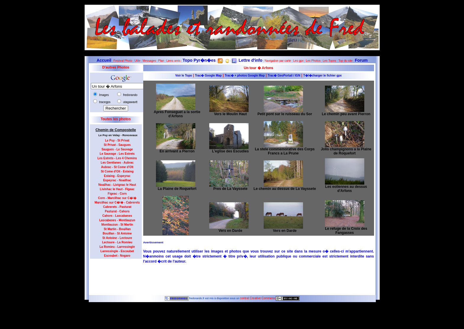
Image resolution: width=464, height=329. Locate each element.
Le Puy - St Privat (117, 140)
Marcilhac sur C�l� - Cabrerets (117, 202)
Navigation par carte (278, 60)
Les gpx (298, 60)
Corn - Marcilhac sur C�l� (117, 198)
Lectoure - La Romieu (117, 242)
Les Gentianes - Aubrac (117, 162)
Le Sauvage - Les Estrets (117, 153)
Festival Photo (123, 60)
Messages (149, 60)
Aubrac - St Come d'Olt (117, 167)
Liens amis (173, 60)
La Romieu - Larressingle (117, 246)
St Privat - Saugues (117, 144)
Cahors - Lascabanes (117, 215)
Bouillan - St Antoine (117, 233)
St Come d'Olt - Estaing (117, 171)
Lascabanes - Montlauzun (117, 220)
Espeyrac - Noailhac (117, 180)
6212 (232, 308)
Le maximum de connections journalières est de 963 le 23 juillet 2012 (232, 327)
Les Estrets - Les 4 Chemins (117, 158)
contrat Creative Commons (258, 298)
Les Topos (329, 60)
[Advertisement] (113, 275)
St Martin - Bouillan (117, 229)
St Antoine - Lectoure (117, 238)
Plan (161, 60)
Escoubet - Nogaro (117, 255)
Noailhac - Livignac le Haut (117, 184)
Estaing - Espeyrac (117, 175)
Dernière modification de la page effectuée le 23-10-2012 (232, 311)
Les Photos (313, 60)
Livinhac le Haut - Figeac (117, 189)
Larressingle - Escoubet (117, 251)
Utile (137, 60)
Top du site (345, 60)
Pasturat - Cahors (117, 211)
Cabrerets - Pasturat (117, 207)
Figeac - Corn (117, 193)
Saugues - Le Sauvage (117, 149)
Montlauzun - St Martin (117, 224)
